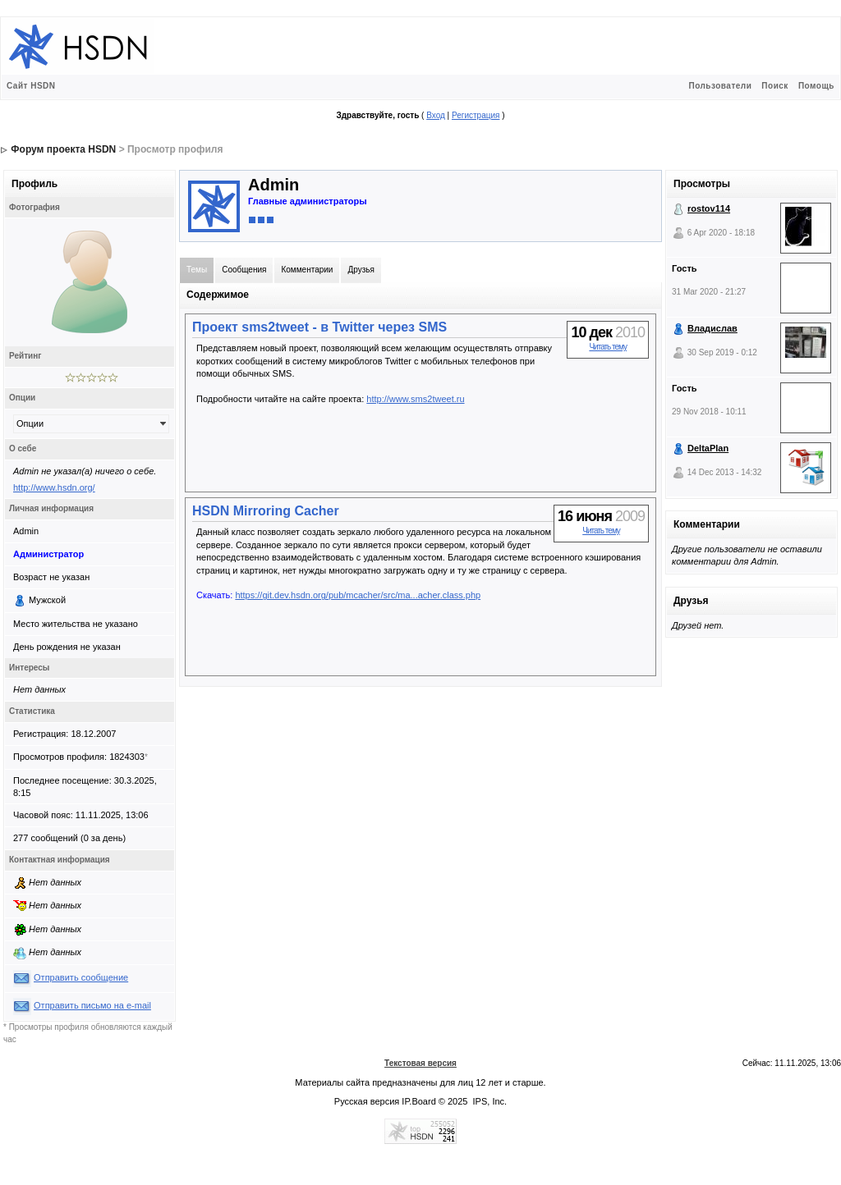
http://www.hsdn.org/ (54, 487)
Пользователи (719, 85)
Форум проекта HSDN (63, 149)
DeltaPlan (707, 448)
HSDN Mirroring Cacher (265, 511)
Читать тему (608, 346)
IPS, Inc (489, 1101)
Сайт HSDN (31, 85)
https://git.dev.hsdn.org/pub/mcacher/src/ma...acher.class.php (357, 595)
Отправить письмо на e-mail (92, 1005)
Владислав (712, 328)
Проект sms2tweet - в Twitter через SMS (319, 327)
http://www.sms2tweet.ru (415, 399)
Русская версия (366, 1101)
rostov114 (708, 208)
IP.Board (418, 1101)
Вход (435, 115)
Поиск (774, 85)
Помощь (816, 85)
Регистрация (475, 115)
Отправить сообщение (81, 977)
